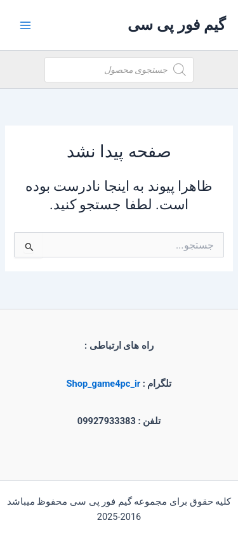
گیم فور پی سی (176, 25)
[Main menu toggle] (25, 24)
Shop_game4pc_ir (104, 383)
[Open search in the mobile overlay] (119, 69)
